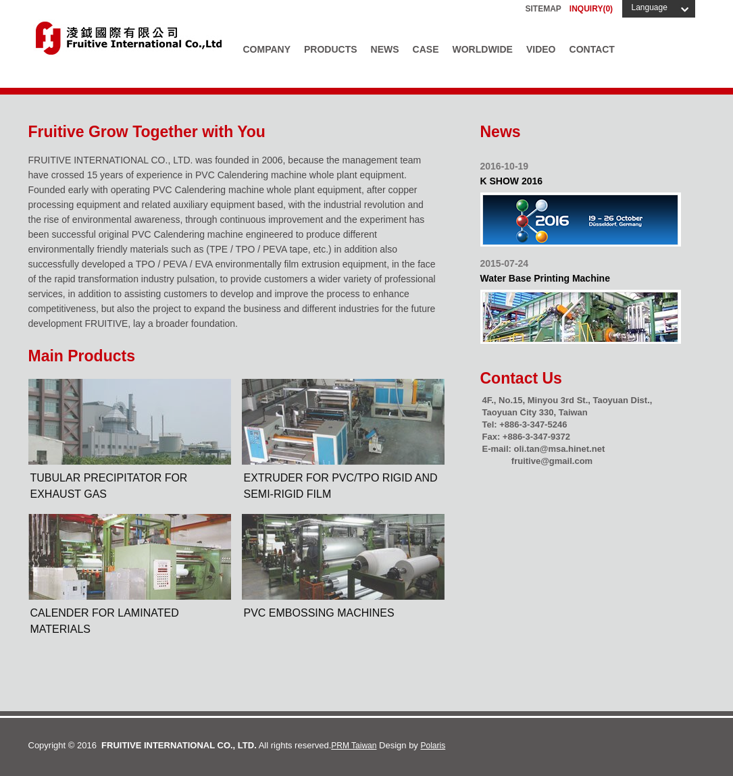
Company (267, 49)
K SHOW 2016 (511, 181)
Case (426, 49)
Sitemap (543, 9)
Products (330, 49)
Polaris (433, 745)
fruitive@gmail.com (551, 461)
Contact (592, 49)
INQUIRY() (591, 9)
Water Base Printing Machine (545, 278)
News (385, 49)
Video (541, 49)
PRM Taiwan (353, 745)
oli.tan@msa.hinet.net (559, 449)
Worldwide (483, 49)
